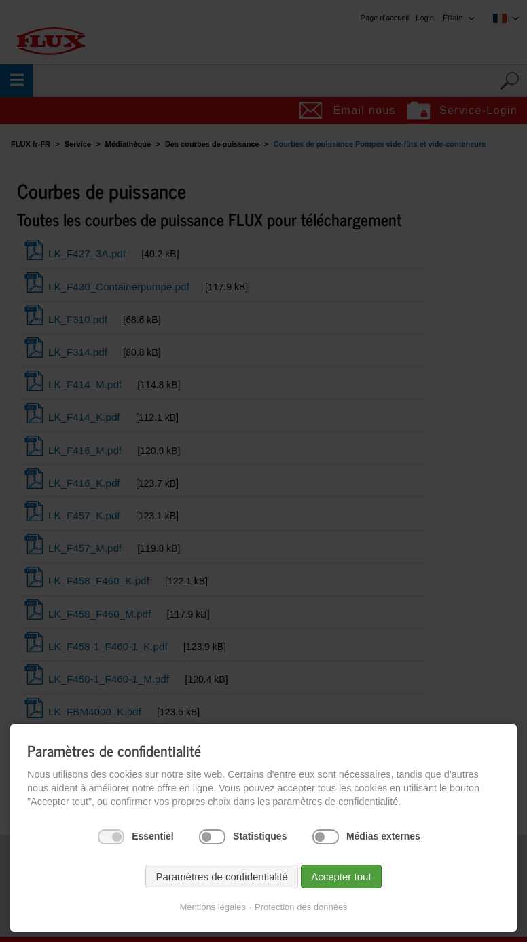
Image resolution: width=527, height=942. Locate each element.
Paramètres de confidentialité (221, 876)
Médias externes (383, 836)
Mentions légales (212, 907)
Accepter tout (341, 876)
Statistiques (260, 836)
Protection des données (301, 907)
